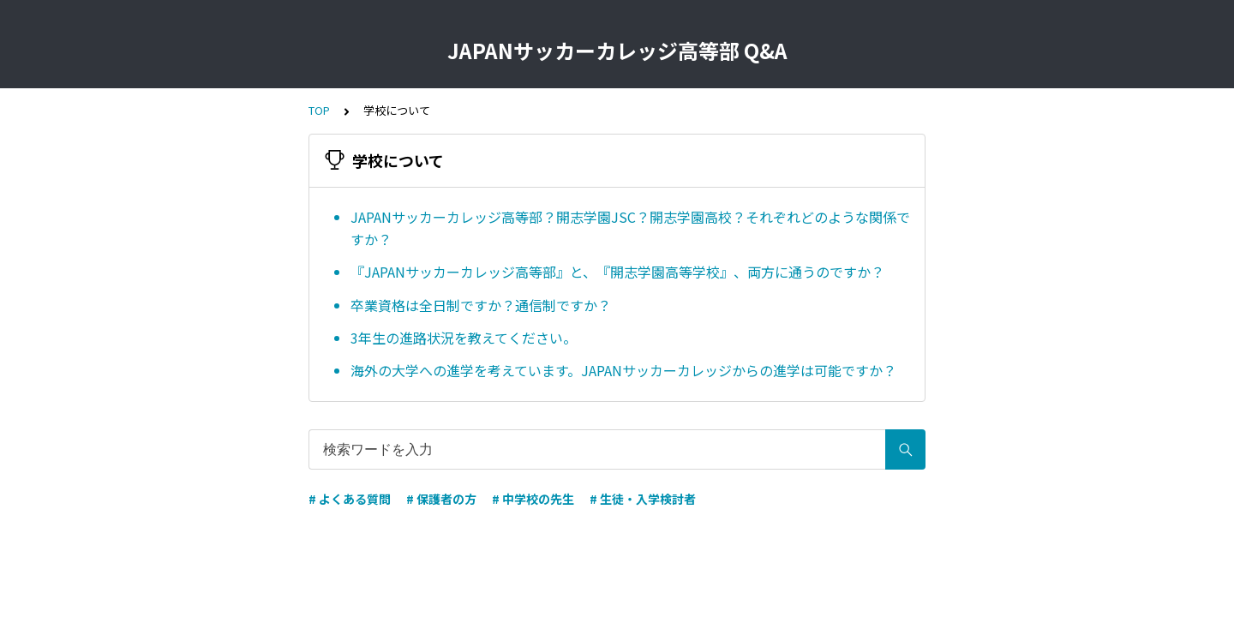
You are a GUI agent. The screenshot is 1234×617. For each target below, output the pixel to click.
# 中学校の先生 (533, 498)
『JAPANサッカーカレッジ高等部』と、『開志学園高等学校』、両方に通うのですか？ (617, 271)
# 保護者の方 (441, 498)
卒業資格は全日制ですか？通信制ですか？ (480, 305)
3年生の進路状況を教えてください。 (463, 337)
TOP (319, 110)
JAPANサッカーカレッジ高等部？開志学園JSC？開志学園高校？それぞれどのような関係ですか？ (630, 228)
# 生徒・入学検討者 (643, 498)
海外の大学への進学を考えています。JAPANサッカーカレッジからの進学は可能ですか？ (623, 370)
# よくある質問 (349, 498)
